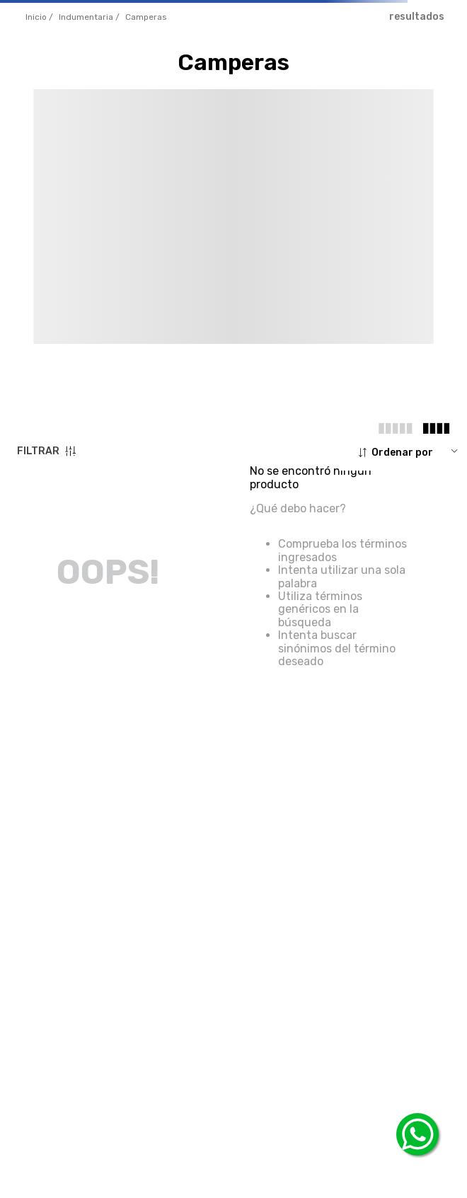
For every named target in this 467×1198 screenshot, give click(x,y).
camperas (146, 17)
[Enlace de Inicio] (39, 17)
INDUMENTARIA (86, 17)
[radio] (395, 428)
